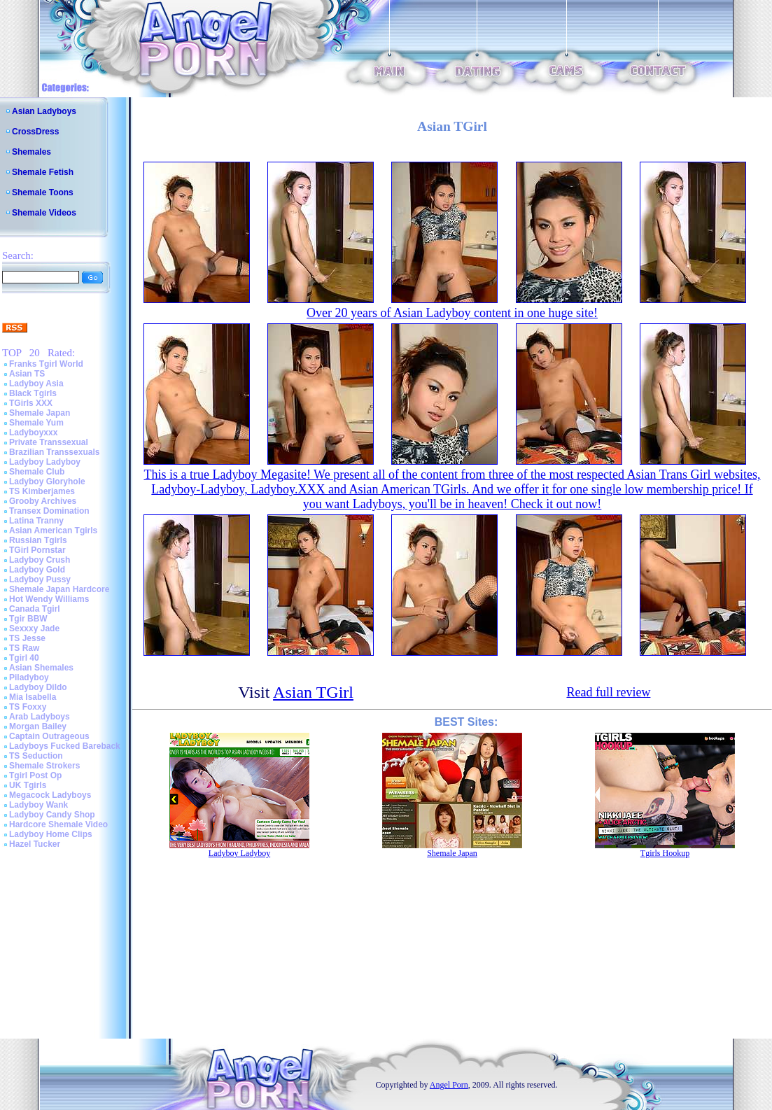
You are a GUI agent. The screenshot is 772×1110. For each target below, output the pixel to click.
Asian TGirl (313, 692)
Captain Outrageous (49, 736)
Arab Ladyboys (39, 717)
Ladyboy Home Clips (50, 834)
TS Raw (24, 648)
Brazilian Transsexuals (54, 452)
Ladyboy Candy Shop (52, 815)
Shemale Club (36, 472)
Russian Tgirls (38, 540)
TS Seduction (36, 756)
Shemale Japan (39, 413)
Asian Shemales (41, 668)
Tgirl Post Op (35, 775)
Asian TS (27, 374)
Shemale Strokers (44, 766)
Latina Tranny (36, 521)
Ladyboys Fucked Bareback (64, 746)
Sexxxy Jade (34, 628)
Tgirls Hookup (664, 853)
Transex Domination (49, 511)
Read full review (608, 692)
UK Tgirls (27, 785)
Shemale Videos (44, 213)
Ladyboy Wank (38, 805)
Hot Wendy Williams (49, 599)
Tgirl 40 (24, 658)
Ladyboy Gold (37, 570)
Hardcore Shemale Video (58, 824)
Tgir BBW (28, 619)
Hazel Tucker (34, 844)
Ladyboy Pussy (40, 579)
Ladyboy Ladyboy (44, 462)
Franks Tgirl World (46, 364)
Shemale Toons (42, 192)
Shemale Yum (36, 423)
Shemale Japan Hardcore (59, 589)
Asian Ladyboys (44, 111)
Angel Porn (449, 1085)
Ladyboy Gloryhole (47, 481)
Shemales (31, 152)
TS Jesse (27, 638)
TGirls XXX (30, 403)
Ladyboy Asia (36, 383)
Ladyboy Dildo (38, 687)
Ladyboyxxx (33, 432)
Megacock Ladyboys (50, 795)
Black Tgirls (33, 393)
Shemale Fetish (42, 172)
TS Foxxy (27, 707)
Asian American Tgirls (53, 530)
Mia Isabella (32, 697)
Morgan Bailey (37, 726)
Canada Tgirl (34, 609)
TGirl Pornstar (37, 550)
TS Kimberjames (42, 491)
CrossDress (35, 131)
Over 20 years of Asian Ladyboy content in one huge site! (452, 313)
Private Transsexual (48, 442)
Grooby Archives (42, 501)
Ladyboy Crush (39, 560)
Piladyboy (29, 677)
